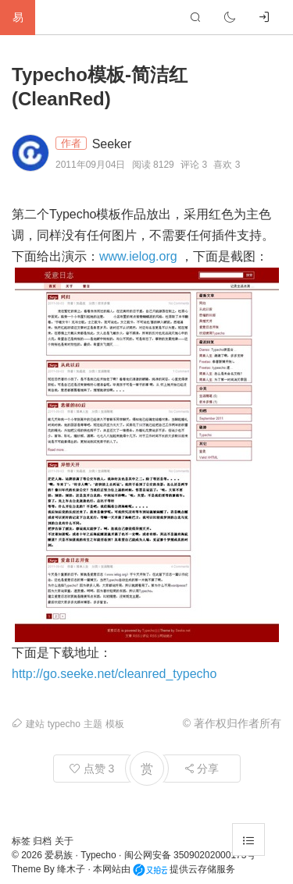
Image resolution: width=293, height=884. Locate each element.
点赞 (92, 768)
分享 (202, 768)
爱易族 (59, 855)
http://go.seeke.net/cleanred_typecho (114, 673)
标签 (22, 841)
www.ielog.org (138, 256)
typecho (64, 724)
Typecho (98, 855)
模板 (114, 724)
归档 (43, 841)
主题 (93, 724)
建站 (35, 724)
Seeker (112, 144)
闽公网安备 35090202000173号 (190, 855)
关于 (64, 841)
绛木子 (71, 869)
